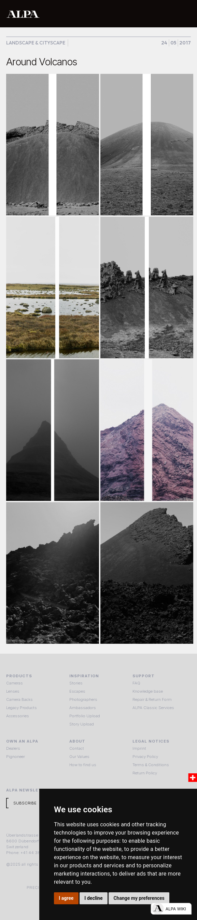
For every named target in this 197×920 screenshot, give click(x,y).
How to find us (82, 764)
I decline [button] (93, 898)
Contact (76, 748)
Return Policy (144, 773)
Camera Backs (19, 699)
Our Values (79, 756)
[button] (184, 14)
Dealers (13, 748)
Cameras (14, 683)
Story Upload (81, 724)
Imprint (139, 748)
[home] (77, 14)
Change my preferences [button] (138, 898)
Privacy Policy (145, 756)
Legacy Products (21, 707)
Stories (76, 683)
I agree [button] (66, 898)
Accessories (17, 716)
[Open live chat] (171, 909)
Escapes (77, 691)
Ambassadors (82, 707)
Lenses (12, 691)
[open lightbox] (52, 144)
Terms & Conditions (150, 764)
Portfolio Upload (84, 716)
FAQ (136, 683)
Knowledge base (147, 691)
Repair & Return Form (152, 699)
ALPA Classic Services (153, 707)
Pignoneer (15, 756)
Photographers (83, 699)
